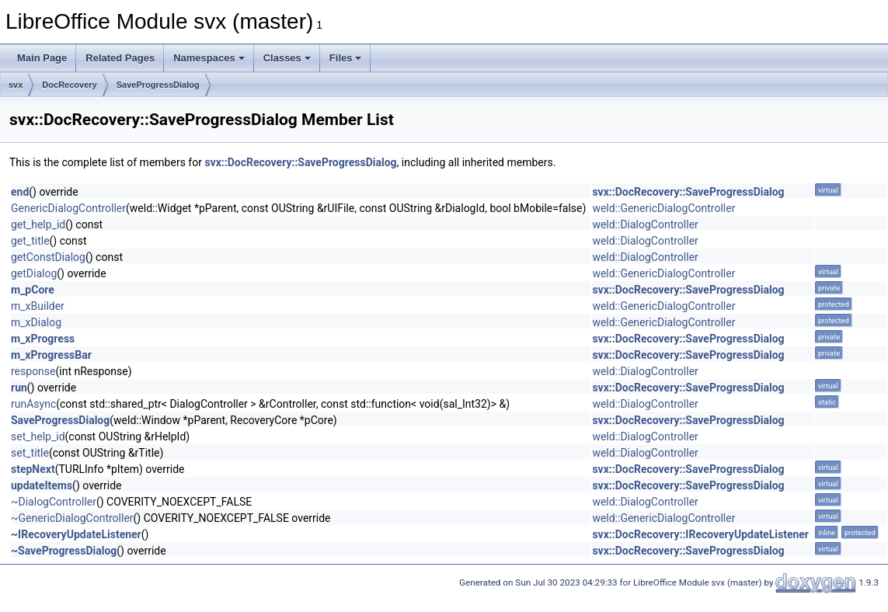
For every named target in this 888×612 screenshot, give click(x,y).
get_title (30, 241)
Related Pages (120, 58)
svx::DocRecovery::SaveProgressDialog (300, 162)
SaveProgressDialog (158, 84)
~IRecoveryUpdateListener (76, 534)
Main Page (42, 58)
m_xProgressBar (51, 355)
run (19, 387)
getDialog (34, 273)
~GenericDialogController (72, 518)
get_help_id (38, 224)
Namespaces (209, 58)
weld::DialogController (645, 224)
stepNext (33, 469)
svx (16, 84)
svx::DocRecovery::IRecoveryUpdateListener (700, 534)
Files (345, 58)
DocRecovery (69, 84)
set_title (30, 453)
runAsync (33, 404)
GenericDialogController (68, 208)
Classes (287, 58)
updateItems (41, 485)
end (20, 192)
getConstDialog (48, 257)
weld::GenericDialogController (663, 208)
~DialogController (53, 502)
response (33, 371)
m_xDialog (36, 322)
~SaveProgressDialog (64, 550)
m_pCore (32, 289)
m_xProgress (43, 338)
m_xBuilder (37, 306)
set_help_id (38, 436)
